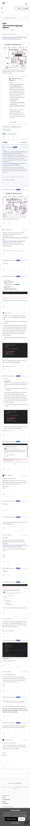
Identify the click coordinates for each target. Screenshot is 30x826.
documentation (16, 362)
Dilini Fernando (8, 475)
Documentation (6, 799)
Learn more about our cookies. (19, 815)
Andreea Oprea (9, 740)
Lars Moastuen (8, 147)
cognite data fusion (16, 126)
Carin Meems (8, 535)
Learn (3, 797)
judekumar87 (8, 313)
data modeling (6, 130)
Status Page (5, 803)
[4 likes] (9, 134)
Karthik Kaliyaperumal (10, 34)
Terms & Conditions (7, 787)
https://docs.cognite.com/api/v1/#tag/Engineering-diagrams (17, 86)
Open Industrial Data (10, 18)
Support (4, 801)
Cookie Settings (17, 787)
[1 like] (8, 180)
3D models (6, 126)
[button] (2, 8)
